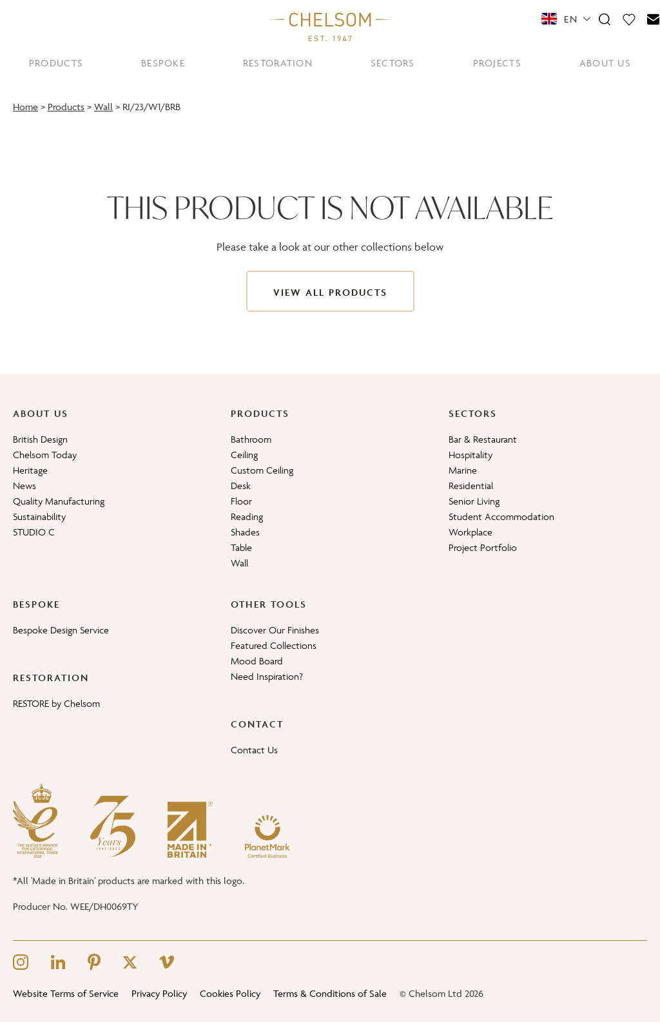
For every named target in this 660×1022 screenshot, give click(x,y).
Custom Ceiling (262, 470)
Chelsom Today (45, 454)
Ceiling (244, 454)
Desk (241, 485)
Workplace (470, 532)
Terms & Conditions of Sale (330, 993)
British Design (40, 439)
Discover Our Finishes (275, 630)
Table (241, 547)
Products (66, 107)
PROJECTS (497, 63)
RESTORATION (278, 63)
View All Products (330, 292)
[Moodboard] (629, 18)
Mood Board (257, 661)
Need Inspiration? (267, 676)
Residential (471, 485)
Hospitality (470, 454)
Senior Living (474, 501)
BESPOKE (163, 63)
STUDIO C (34, 532)
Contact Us (254, 750)
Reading (247, 516)
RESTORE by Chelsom (56, 703)
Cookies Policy (230, 993)
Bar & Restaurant (483, 439)
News (24, 485)
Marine (463, 470)
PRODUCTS (56, 63)
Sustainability (39, 516)
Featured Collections (273, 645)
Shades (245, 532)
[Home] (330, 26)
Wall (103, 107)
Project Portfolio (483, 547)
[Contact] (653, 18)
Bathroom (251, 439)
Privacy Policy (159, 993)
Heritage (30, 470)
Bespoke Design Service (61, 630)
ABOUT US (605, 63)
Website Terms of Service (66, 993)
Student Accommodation (501, 516)
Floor (241, 501)
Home (25, 107)
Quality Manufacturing (58, 501)
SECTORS (393, 63)
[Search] (604, 18)
